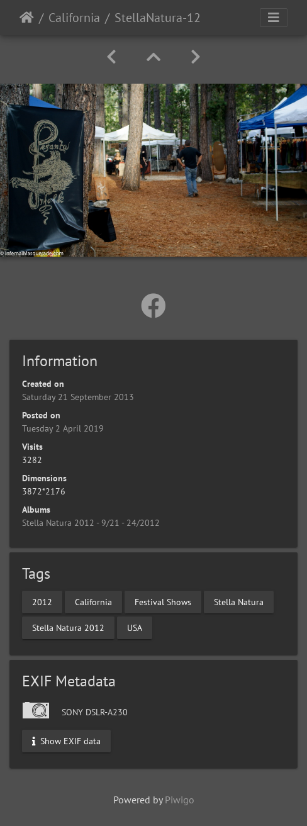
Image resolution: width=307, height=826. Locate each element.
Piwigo (179, 799)
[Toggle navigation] (273, 17)
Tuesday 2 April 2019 (63, 428)
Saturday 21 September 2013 (78, 397)
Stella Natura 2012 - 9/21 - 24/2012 (91, 522)
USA (134, 627)
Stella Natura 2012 (68, 627)
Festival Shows (163, 602)
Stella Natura (239, 602)
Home (27, 17)
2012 (42, 602)
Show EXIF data (66, 740)
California (74, 17)
